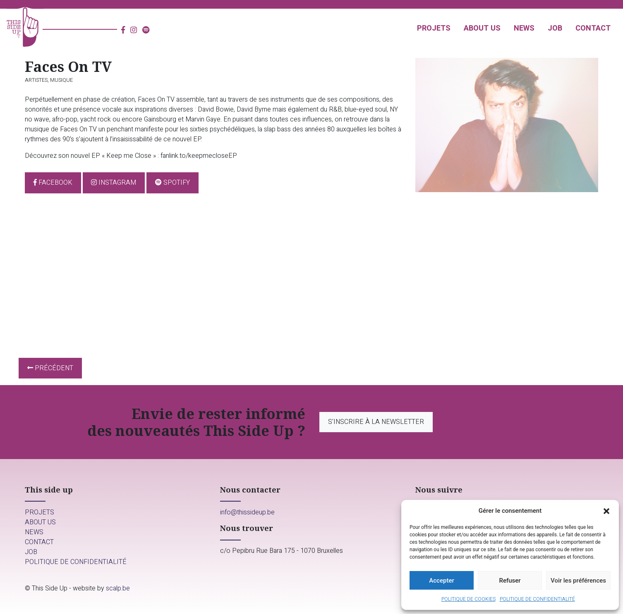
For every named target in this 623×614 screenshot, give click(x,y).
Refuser (509, 580)
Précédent (50, 368)
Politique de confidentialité (537, 599)
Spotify (172, 183)
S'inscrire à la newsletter (377, 422)
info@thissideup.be (247, 514)
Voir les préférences (578, 580)
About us (482, 28)
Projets (433, 28)
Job (555, 28)
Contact (593, 28)
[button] (606, 511)
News (524, 28)
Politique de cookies (468, 599)
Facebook (53, 183)
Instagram (113, 183)
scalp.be (118, 590)
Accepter (441, 580)
